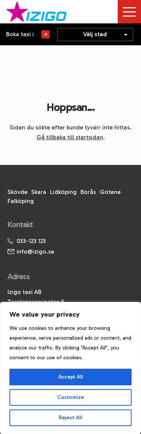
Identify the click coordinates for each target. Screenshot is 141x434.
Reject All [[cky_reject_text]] (70, 417)
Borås (88, 191)
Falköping (21, 201)
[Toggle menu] (129, 11)
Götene (110, 191)
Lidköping (63, 191)
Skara (38, 191)
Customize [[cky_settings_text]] (70, 397)
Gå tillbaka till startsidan (69, 137)
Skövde (17, 191)
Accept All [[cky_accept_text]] (70, 377)
